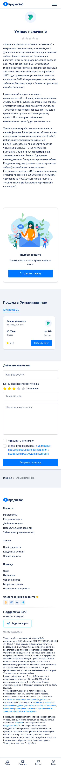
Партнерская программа (16, 588)
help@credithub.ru (11, 726)
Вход (53, 764)
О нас (6, 571)
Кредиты (23, 764)
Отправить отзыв (30, 462)
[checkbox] (5, 440)
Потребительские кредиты (17, 528)
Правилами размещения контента (19, 708)
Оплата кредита (12, 556)
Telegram (18, 723)
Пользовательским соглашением (40, 705)
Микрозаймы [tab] (11, 309)
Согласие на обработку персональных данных (25, 700)
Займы (8, 764)
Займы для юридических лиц (18, 532)
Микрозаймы (10, 514)
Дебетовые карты (13, 523)
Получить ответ (41, 343)
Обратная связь (11, 580)
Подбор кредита (12, 547)
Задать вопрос (17, 623)
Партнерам (9, 575)
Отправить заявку (30, 273)
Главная (7, 478)
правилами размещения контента (28, 453)
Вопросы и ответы (13, 584)
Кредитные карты (12, 519)
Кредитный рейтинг (14, 551)
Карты (38, 764)
